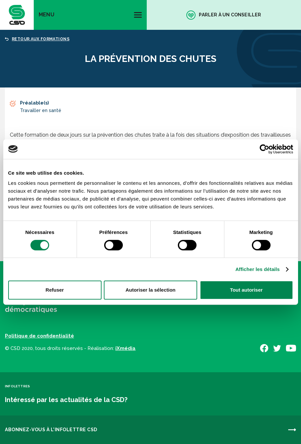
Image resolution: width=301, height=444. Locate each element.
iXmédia (125, 348)
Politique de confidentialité (39, 336)
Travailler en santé (40, 110)
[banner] (17, 15)
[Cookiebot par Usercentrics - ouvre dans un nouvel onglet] (264, 149)
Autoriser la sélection (150, 290)
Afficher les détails (257, 269)
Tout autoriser (246, 290)
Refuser (55, 290)
